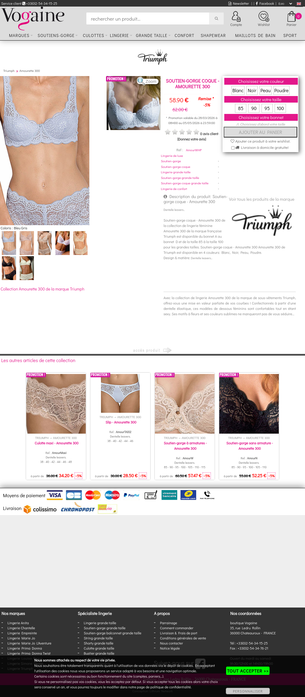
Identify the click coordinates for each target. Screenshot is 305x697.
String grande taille (98, 638)
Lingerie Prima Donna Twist (28, 653)
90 (253, 108)
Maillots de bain (255, 35)
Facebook (265, 3)
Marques (19, 35)
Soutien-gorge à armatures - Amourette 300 (185, 446)
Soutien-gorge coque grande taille (184, 183)
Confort (184, 35)
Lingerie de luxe (172, 155)
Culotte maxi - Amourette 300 (57, 443)
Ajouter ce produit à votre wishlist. (260, 140)
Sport (290, 35)
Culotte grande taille (99, 648)
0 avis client (209, 133)
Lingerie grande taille (176, 172)
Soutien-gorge (171, 161)
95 (267, 108)
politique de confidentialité (170, 686)
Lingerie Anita (18, 622)
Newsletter (238, 3)
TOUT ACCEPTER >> (248, 671)
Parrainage (168, 622)
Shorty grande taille (98, 643)
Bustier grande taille (99, 653)
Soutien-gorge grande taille (180, 177)
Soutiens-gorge (56, 35)
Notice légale (170, 648)
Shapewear (213, 35)
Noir (252, 90)
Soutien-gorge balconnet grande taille (112, 632)
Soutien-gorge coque (175, 166)
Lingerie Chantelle (21, 627)
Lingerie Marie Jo (21, 638)
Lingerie (119, 35)
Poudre (281, 90)
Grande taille (151, 35)
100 (280, 108)
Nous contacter (171, 643)
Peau (265, 90)
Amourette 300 (29, 70)
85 (240, 108)
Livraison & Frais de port (178, 632)
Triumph (9, 70)
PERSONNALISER (248, 691)
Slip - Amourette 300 (120, 422)
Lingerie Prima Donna (24, 648)
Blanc (238, 90)
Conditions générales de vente (183, 638)
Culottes (93, 35)
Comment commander (176, 627)
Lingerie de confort (174, 188)
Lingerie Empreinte (22, 632)
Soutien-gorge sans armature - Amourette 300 (249, 446)
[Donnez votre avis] (192, 139)
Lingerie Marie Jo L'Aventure (29, 643)
